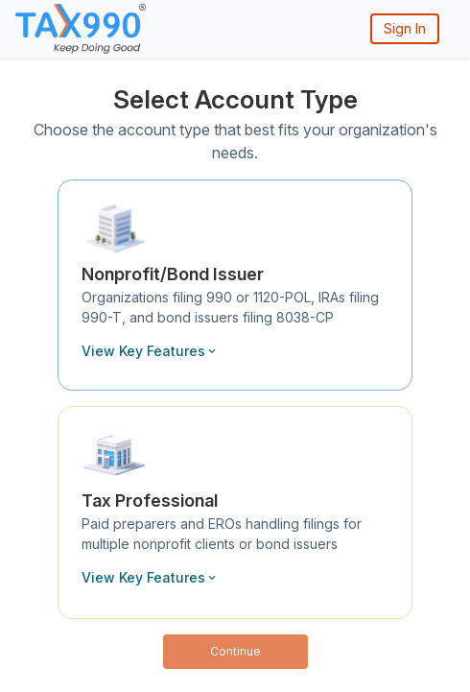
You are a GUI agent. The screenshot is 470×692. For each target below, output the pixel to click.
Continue (235, 651)
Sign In (405, 28)
